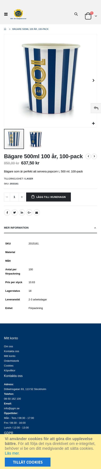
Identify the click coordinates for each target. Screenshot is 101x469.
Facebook (7, 212)
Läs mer (12, 453)
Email (37, 212)
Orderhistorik (11, 360)
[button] (93, 123)
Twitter (14, 212)
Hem (5, 29)
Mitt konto (9, 356)
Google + (29, 212)
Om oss (8, 346)
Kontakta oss (11, 351)
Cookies (8, 365)
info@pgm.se (12, 408)
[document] (51, 452)
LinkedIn (22, 212)
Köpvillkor (9, 370)
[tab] (50, 228)
